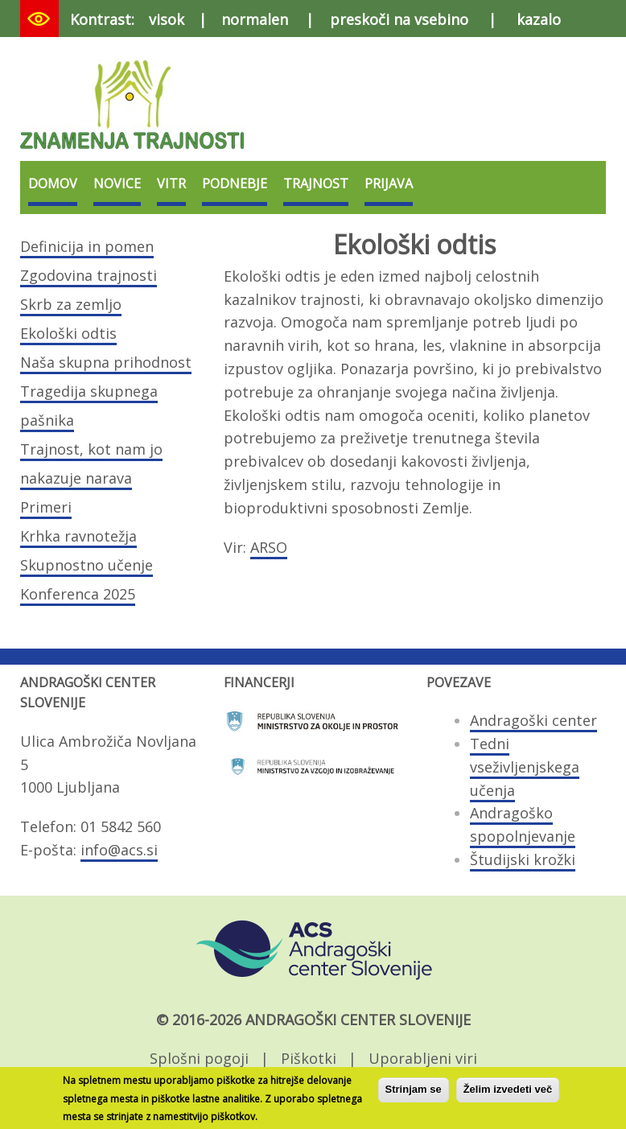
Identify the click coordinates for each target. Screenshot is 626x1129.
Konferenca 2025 (77, 594)
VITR (171, 183)
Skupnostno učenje (86, 565)
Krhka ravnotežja (78, 536)
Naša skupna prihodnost (106, 362)
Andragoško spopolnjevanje (522, 824)
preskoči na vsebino (399, 19)
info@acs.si (119, 849)
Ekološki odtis (68, 333)
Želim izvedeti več (508, 1094)
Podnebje (234, 183)
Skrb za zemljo (70, 304)
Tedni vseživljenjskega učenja (524, 767)
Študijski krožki (522, 859)
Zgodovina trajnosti (88, 275)
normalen (254, 19)
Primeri (46, 507)
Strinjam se (413, 1094)
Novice (117, 183)
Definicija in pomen (87, 246)
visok (166, 19)
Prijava (388, 183)
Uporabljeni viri (423, 1058)
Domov (52, 183)
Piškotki (308, 1058)
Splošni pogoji (199, 1058)
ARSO (268, 547)
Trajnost (315, 183)
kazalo (539, 19)
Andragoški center (533, 720)
